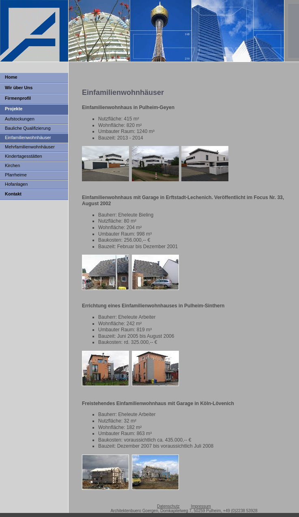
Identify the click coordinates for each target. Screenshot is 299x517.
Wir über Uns (18, 87)
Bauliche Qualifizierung (28, 128)
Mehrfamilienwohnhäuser (30, 146)
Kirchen (12, 165)
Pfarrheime (16, 174)
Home (11, 77)
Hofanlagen (16, 184)
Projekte (13, 108)
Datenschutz (168, 506)
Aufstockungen (19, 118)
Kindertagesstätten (23, 156)
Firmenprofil (18, 98)
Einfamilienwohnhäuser (28, 137)
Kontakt (13, 193)
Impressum (201, 506)
